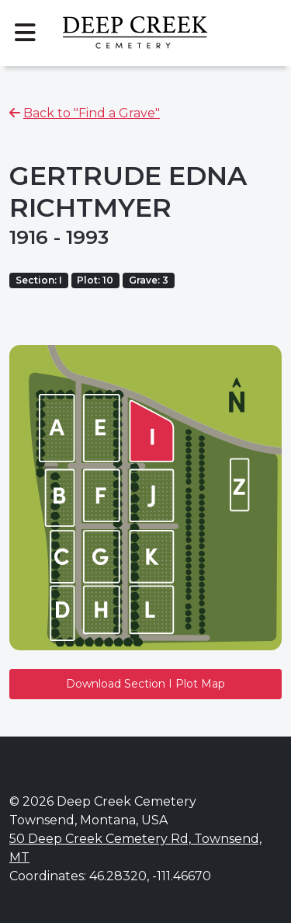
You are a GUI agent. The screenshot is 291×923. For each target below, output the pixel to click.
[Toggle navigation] (24, 32)
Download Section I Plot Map (145, 684)
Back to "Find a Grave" (91, 113)
